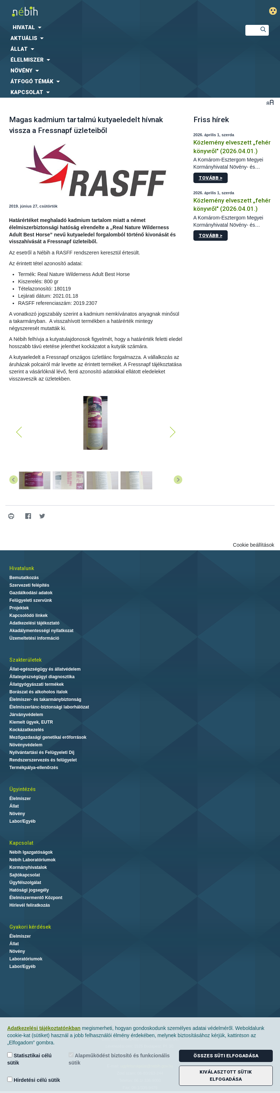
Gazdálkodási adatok (30, 592)
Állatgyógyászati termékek (36, 684)
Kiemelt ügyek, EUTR (31, 722)
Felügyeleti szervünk (30, 600)
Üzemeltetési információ (34, 638)
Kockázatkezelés (26, 729)
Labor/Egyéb (22, 821)
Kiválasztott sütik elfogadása (226, 1075)
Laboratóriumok (25, 958)
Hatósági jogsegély (29, 890)
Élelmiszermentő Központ (35, 897)
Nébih (93, 11)
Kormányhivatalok (28, 867)
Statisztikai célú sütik (29, 1059)
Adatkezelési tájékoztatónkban (43, 1028)
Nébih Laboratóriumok (32, 859)
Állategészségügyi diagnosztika (42, 676)
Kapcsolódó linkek (28, 615)
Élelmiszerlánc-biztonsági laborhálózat (49, 707)
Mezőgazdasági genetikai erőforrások (47, 737)
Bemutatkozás (24, 577)
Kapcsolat (21, 843)
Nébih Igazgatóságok (31, 852)
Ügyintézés (22, 789)
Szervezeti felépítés (29, 585)
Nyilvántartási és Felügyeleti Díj (41, 752)
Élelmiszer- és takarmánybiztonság (45, 699)
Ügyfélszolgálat (25, 882)
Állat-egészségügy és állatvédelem (44, 669)
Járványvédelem (26, 714)
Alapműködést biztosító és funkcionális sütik (119, 1059)
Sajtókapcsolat (24, 874)
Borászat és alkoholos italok (38, 691)
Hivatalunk (21, 568)
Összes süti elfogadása (225, 1055)
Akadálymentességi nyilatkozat (41, 630)
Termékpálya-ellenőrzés (33, 767)
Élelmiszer (20, 798)
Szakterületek (25, 660)
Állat (14, 806)
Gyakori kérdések (30, 927)
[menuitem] (116, 27)
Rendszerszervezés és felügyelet (43, 760)
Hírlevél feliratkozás (29, 905)
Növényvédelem (25, 744)
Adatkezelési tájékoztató (34, 623)
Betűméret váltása (270, 102)
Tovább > (210, 178)
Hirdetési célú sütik (33, 1080)
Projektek (19, 607)
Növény (17, 813)
